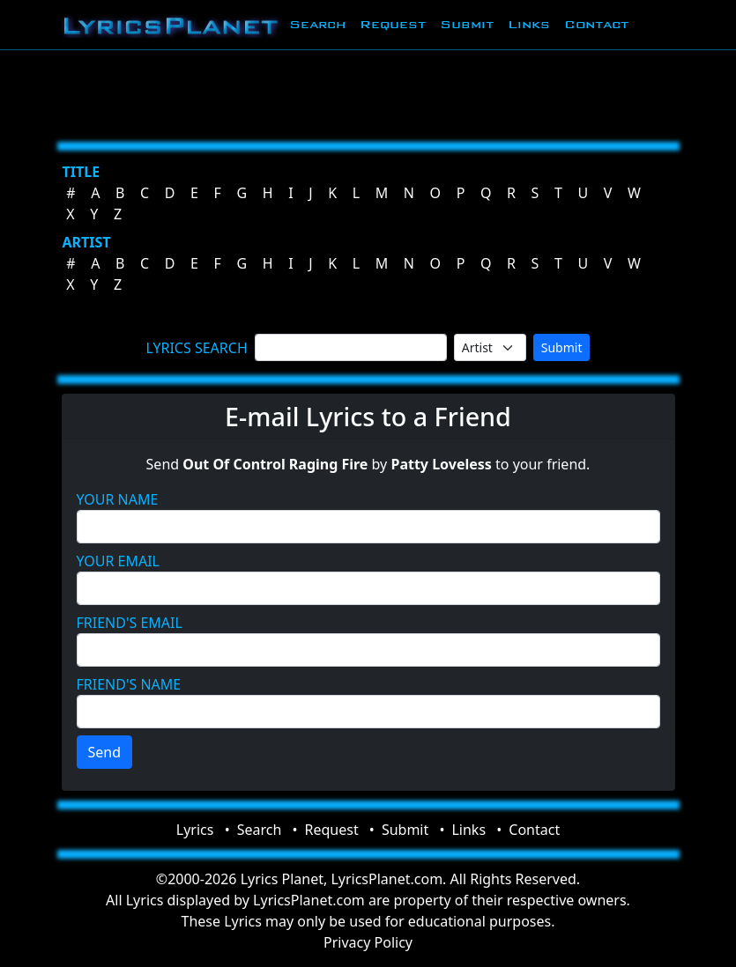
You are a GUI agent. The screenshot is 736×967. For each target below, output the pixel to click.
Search (317, 24)
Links (529, 24)
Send (105, 752)
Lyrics (195, 829)
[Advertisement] (368, 92)
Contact (596, 24)
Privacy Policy (368, 942)
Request (393, 24)
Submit (467, 24)
